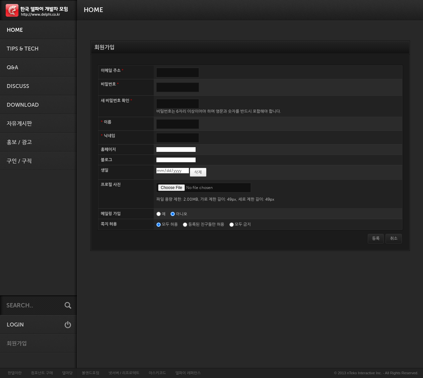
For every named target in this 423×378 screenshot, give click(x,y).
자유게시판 (19, 124)
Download (23, 105)
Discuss (18, 86)
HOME (15, 30)
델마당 (67, 373)
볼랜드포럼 (90, 373)
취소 (394, 238)
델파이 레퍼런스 (188, 373)
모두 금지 (243, 224)
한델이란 (14, 373)
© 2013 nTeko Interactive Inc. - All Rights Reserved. (376, 373)
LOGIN (15, 325)
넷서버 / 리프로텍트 (124, 373)
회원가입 (17, 344)
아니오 (181, 214)
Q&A (12, 68)
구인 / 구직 (19, 161)
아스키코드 (157, 373)
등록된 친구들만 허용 (206, 224)
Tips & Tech (23, 49)
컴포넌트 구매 (42, 373)
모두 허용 (170, 224)
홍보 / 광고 (19, 142)
